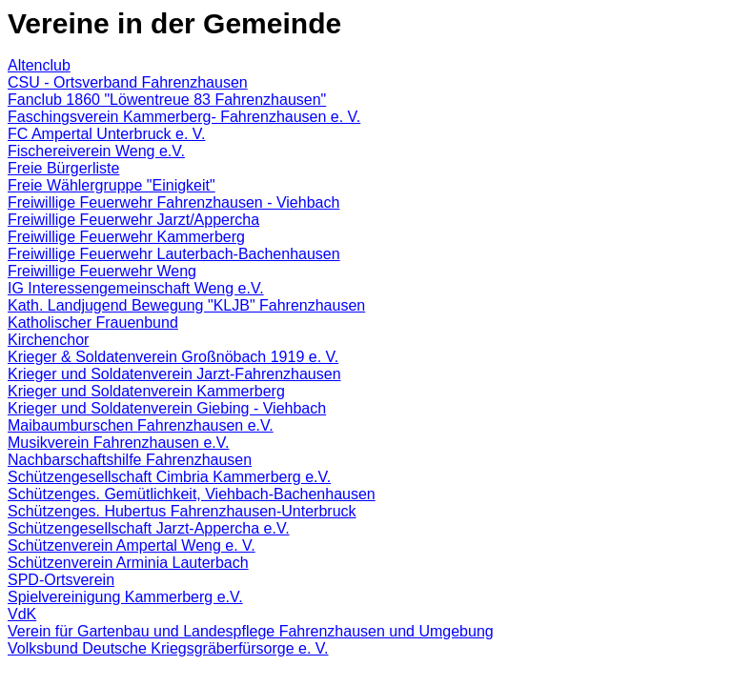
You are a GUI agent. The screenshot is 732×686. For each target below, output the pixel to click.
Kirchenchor (48, 340)
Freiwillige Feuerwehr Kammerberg (126, 237)
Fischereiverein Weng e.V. (96, 151)
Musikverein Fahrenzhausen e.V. (118, 442)
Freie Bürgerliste (63, 168)
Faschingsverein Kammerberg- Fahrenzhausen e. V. (184, 117)
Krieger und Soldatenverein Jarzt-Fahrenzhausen (174, 374)
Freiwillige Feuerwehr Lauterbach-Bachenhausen (174, 254)
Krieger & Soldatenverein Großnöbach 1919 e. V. (173, 357)
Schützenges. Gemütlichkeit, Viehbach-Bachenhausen (192, 494)
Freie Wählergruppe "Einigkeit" (111, 185)
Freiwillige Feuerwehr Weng (102, 271)
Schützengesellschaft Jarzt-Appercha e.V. (149, 528)
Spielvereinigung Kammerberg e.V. (125, 597)
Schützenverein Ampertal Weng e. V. (131, 545)
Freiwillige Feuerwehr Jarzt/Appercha (133, 220)
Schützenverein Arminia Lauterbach (128, 563)
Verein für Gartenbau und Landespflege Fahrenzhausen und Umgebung (251, 631)
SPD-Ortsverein (61, 580)
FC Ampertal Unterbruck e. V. (107, 134)
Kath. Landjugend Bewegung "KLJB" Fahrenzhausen (186, 305)
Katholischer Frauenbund (93, 322)
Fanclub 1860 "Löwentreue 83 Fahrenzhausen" (167, 99)
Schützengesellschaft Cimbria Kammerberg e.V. (169, 477)
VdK (22, 614)
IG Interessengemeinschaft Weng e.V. (136, 288)
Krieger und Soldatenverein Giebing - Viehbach (167, 408)
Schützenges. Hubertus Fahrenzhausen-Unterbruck (182, 511)
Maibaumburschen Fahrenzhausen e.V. (141, 425)
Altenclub (39, 65)
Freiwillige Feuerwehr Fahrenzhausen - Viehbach (173, 202)
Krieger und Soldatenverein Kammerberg (146, 391)
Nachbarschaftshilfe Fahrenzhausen (130, 460)
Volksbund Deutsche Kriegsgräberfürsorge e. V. (168, 648)
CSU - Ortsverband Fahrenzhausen (128, 82)
